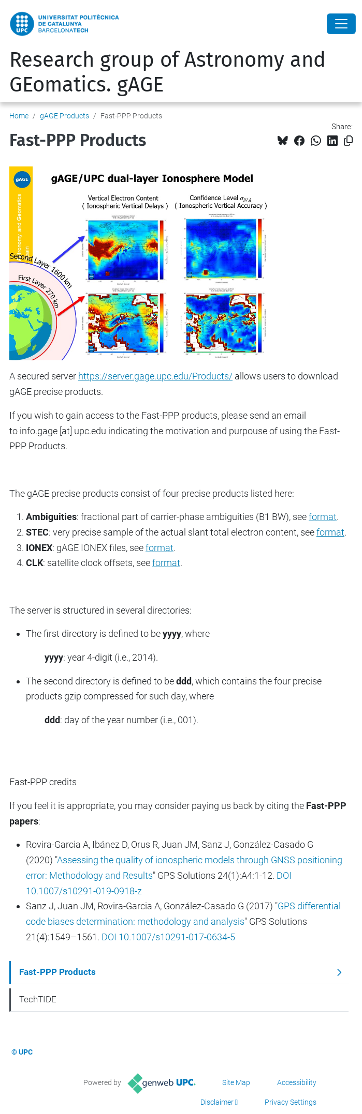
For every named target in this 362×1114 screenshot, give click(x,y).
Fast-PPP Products (57, 972)
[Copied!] (348, 141)
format (166, 562)
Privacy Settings (290, 1102)
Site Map (236, 1082)
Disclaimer (217, 1102)
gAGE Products (64, 116)
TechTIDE (37, 999)
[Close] (341, 23)
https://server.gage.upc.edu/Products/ (155, 376)
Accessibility (296, 1082)
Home (18, 116)
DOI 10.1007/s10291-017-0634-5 (168, 937)
